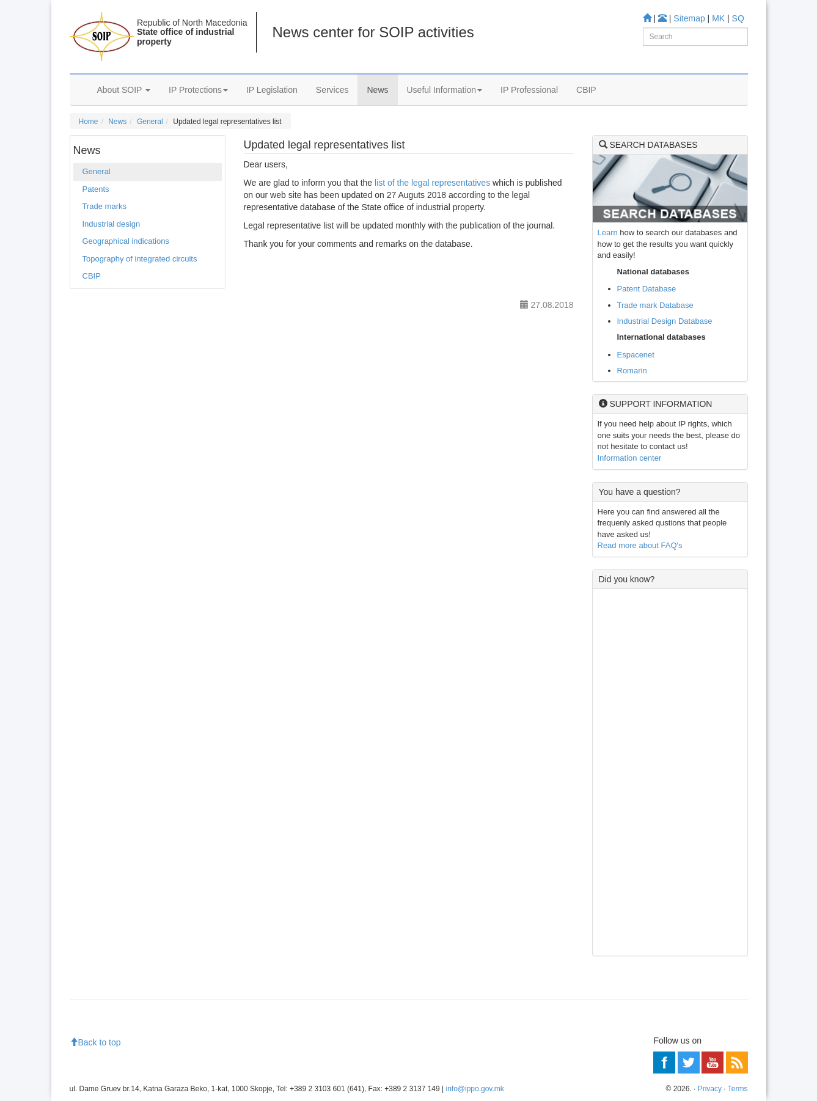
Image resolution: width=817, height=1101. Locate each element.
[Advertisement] (670, 772)
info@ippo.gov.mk (474, 1089)
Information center (630, 458)
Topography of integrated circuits (139, 258)
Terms (738, 1089)
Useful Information (445, 90)
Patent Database (646, 288)
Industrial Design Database (665, 321)
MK (718, 18)
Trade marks (104, 206)
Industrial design (111, 224)
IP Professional (529, 90)
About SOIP (124, 90)
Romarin (632, 370)
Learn (608, 232)
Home (88, 121)
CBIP (586, 90)
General (150, 121)
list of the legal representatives (432, 183)
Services (332, 90)
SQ (738, 18)
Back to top (95, 1042)
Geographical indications (125, 241)
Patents (95, 189)
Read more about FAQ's (640, 545)
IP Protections (198, 90)
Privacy (710, 1089)
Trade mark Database (655, 305)
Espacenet (635, 354)
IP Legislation (272, 90)
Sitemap (689, 18)
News (377, 90)
